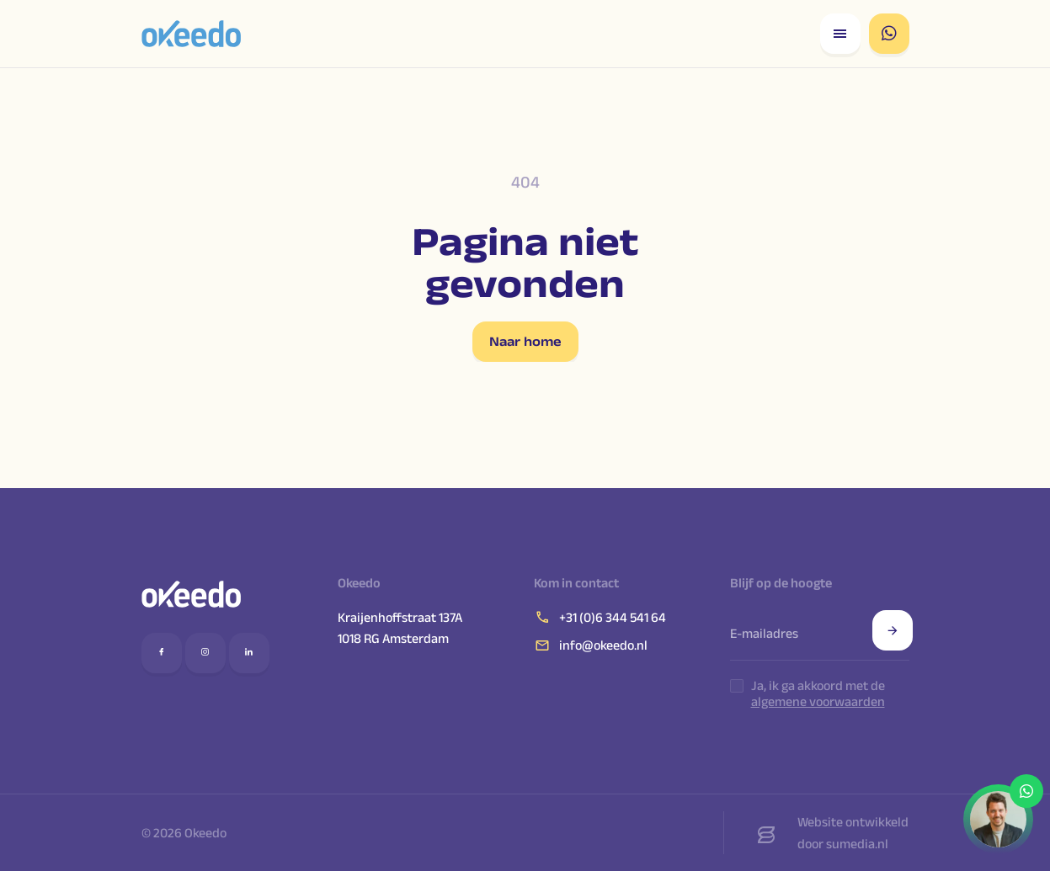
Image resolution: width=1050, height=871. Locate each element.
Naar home (525, 341)
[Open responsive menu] (840, 33)
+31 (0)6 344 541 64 (600, 616)
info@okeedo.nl (591, 645)
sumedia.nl (857, 843)
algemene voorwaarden (818, 701)
